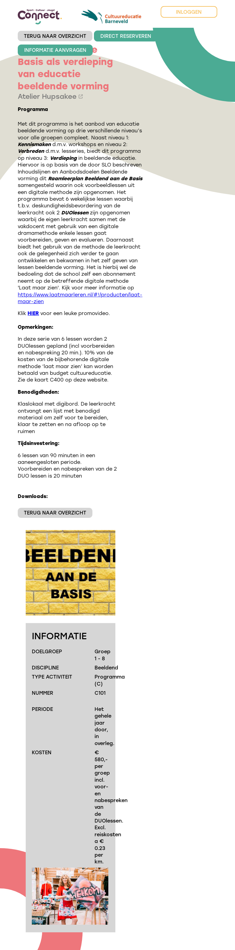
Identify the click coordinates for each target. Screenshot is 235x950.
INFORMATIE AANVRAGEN (55, 50)
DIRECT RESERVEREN (125, 36)
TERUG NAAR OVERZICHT (55, 36)
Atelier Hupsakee (50, 96)
